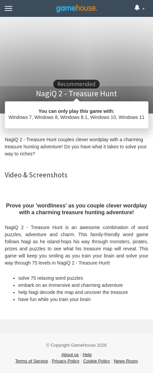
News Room (126, 361)
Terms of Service (31, 361)
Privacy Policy (65, 361)
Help (87, 354)
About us (70, 354)
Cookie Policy (96, 361)
